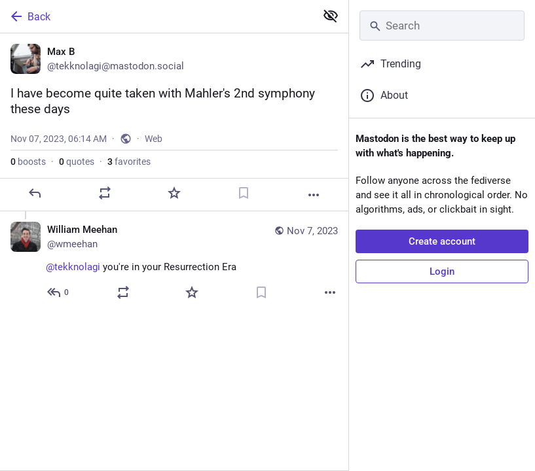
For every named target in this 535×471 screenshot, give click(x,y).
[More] (314, 195)
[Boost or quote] (105, 193)
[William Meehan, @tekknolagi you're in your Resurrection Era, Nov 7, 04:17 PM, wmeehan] (174, 262)
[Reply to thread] (58, 292)
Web (153, 138)
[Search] (442, 25)
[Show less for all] (330, 15)
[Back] (156, 16)
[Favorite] (174, 193)
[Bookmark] (243, 193)
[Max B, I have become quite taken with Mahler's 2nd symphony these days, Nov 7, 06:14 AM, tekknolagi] (174, 122)
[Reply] (35, 193)
